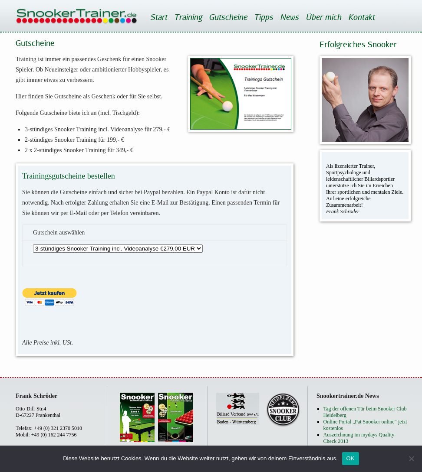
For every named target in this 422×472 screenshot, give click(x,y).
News (289, 17)
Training (188, 17)
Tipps (263, 17)
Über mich (323, 17)
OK (350, 458)
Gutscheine (228, 17)
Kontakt (361, 17)
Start (158, 17)
